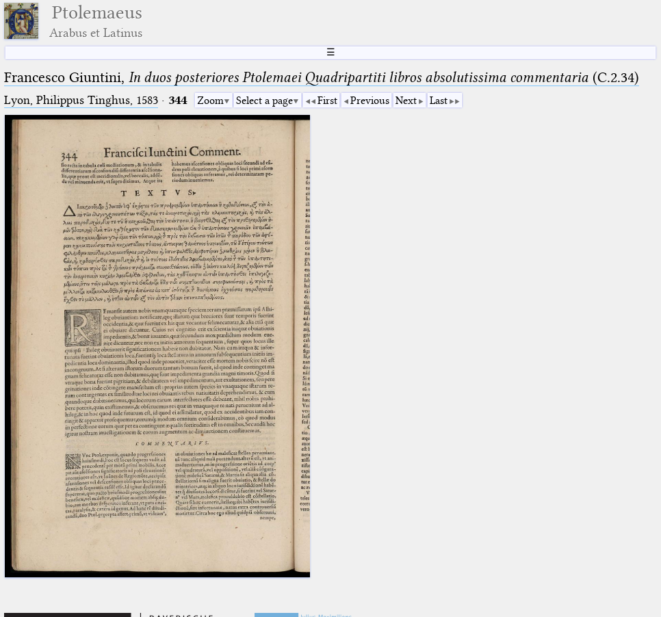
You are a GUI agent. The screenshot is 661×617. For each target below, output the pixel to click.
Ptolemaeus (95, 21)
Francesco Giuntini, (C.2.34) (321, 77)
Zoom (210, 100)
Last (439, 100)
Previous (369, 100)
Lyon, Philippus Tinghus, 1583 (81, 100)
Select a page (264, 100)
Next (406, 100)
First (327, 100)
